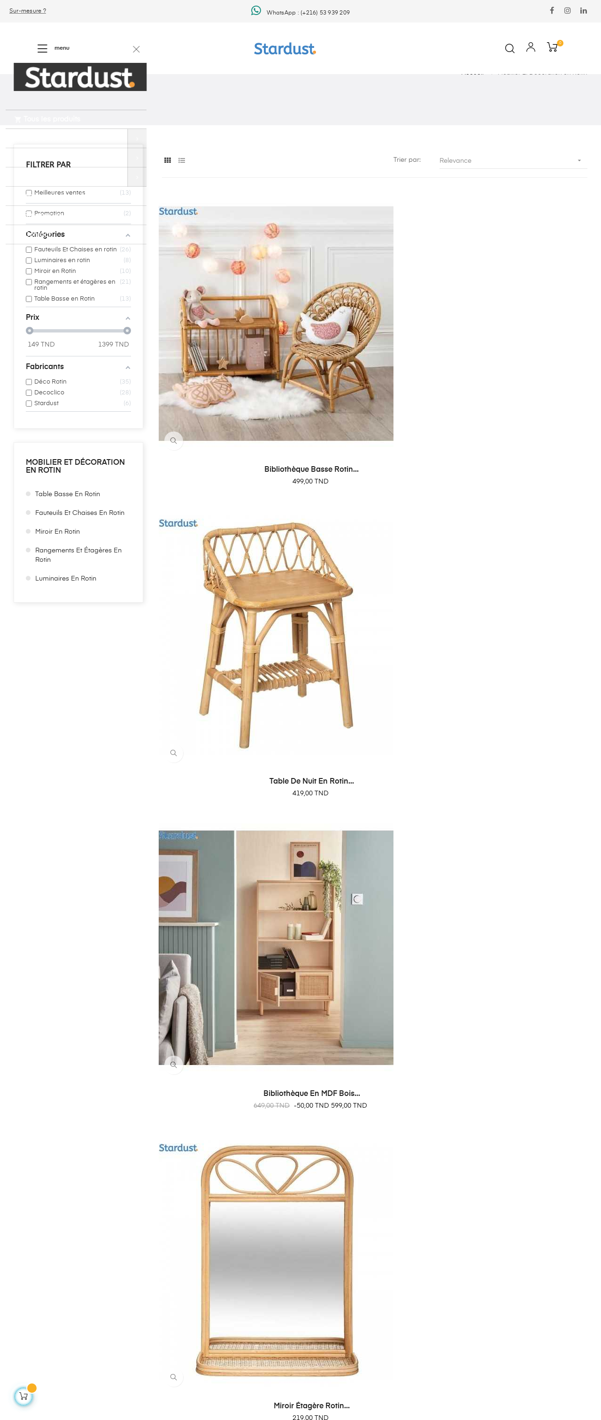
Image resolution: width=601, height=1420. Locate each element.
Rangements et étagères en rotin (78, 607)
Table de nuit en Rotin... (374, 403)
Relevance (513, 212)
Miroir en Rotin (57, 584)
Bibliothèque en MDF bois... (522, 403)
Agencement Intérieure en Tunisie (161, 1189)
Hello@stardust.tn (337, 1161)
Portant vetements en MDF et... (374, 597)
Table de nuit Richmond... (226, 984)
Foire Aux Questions (141, 1273)
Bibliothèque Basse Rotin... (226, 403)
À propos (124, 1257)
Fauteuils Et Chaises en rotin (79, 565)
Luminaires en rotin (65, 630)
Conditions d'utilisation (144, 1240)
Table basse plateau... (522, 790)
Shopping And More (40, 1162)
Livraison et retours (139, 1206)
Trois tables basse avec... (226, 790)
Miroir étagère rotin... (226, 597)
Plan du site (127, 1290)
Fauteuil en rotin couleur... (523, 597)
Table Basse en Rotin (67, 546)
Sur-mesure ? (27, 11)
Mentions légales (135, 1223)
